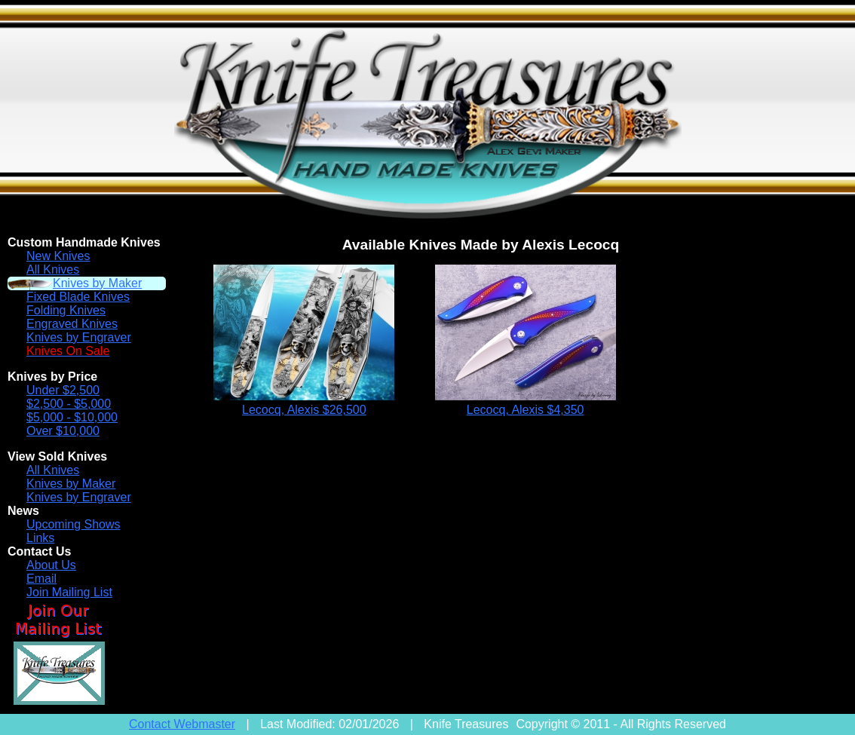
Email (41, 578)
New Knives (58, 256)
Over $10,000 (63, 430)
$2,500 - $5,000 (68, 403)
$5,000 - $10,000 (72, 417)
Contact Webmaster (182, 724)
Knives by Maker (97, 283)
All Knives (52, 269)
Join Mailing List (69, 592)
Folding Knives (66, 310)
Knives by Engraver (78, 337)
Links (40, 537)
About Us (51, 565)
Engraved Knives (72, 323)
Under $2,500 (63, 390)
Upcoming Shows (73, 524)
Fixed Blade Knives (78, 296)
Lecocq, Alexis (304, 409)
